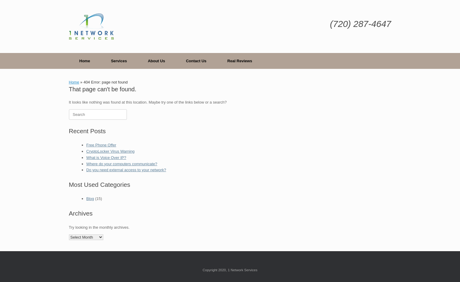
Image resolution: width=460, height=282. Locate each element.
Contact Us (196, 61)
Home (84, 61)
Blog (90, 198)
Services (119, 61)
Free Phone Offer (101, 145)
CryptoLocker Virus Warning (110, 151)
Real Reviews (239, 61)
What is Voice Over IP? (106, 157)
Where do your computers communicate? (121, 164)
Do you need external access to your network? (126, 170)
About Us (156, 61)
